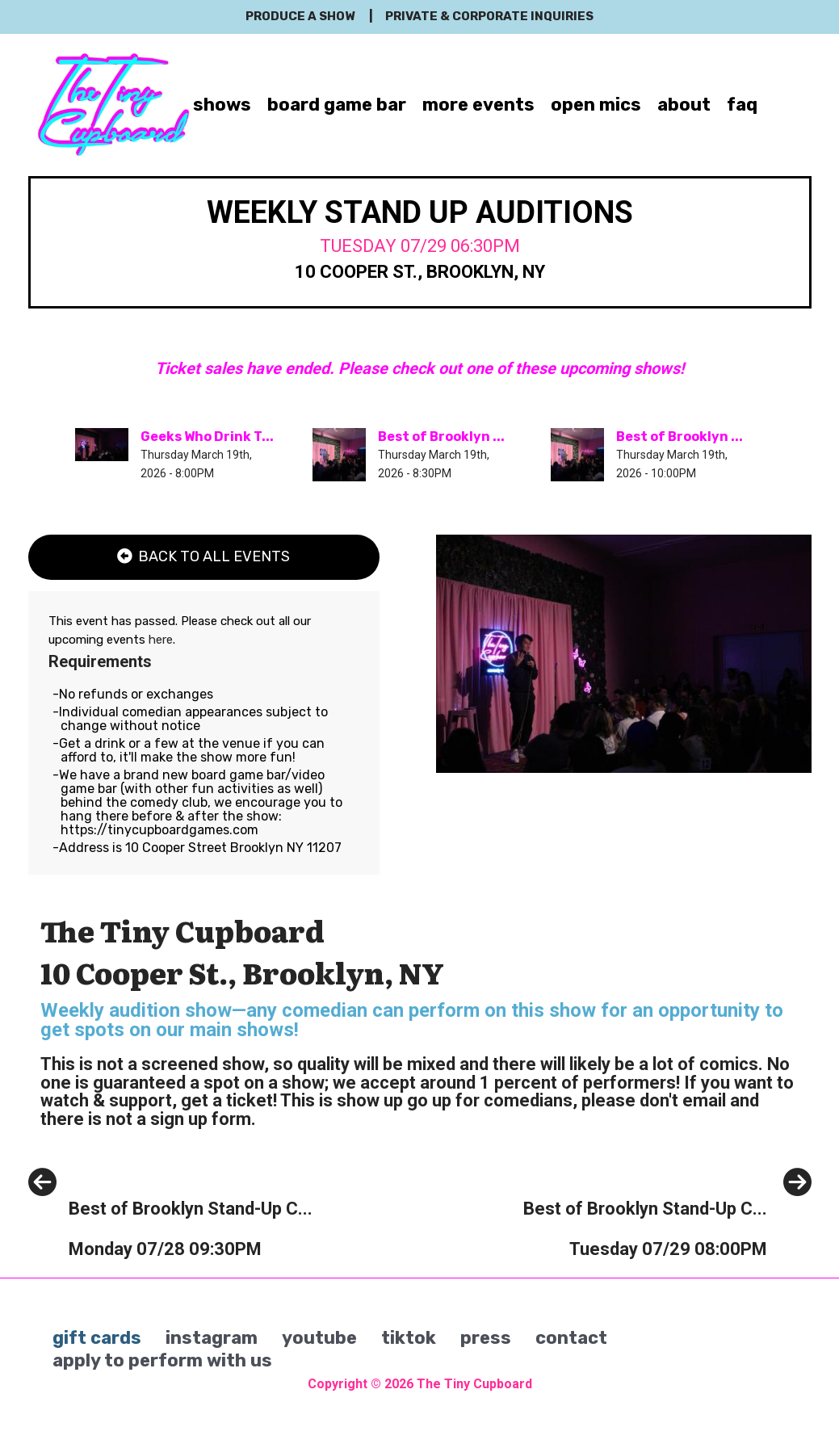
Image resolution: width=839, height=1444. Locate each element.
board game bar (336, 104)
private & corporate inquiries (489, 16)
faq (742, 104)
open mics (596, 104)
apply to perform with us (162, 1360)
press (485, 1338)
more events (478, 104)
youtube (319, 1338)
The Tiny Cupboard (474, 1384)
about (684, 104)
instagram (212, 1338)
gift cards (96, 1338)
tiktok (408, 1338)
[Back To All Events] (204, 557)
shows (222, 104)
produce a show (299, 16)
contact (571, 1338)
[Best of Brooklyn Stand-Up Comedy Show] (170, 1245)
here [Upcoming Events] (161, 639)
